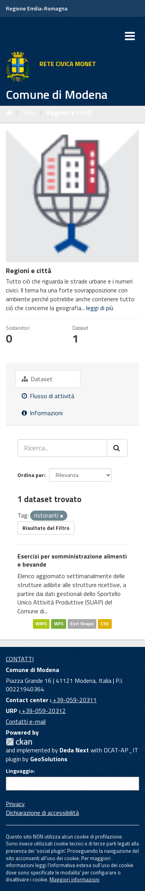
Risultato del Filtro (46, 528)
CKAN (19, 742)
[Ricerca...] (62, 448)
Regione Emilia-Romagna (37, 8)
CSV (105, 623)
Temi (29, 112)
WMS (41, 623)
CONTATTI (20, 659)
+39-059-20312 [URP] (43, 710)
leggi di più (99, 307)
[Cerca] (117, 448)
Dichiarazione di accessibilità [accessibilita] (42, 812)
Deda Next (74, 750)
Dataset (37, 379)
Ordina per (30, 475)
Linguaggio (19, 771)
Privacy (15, 803)
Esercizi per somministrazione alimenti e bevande (72, 560)
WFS (58, 623)
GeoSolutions (48, 759)
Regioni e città (69, 112)
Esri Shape (82, 623)
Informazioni (42, 412)
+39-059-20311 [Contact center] (74, 699)
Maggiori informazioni (74, 879)
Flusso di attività (48, 396)
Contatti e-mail (26, 721)
